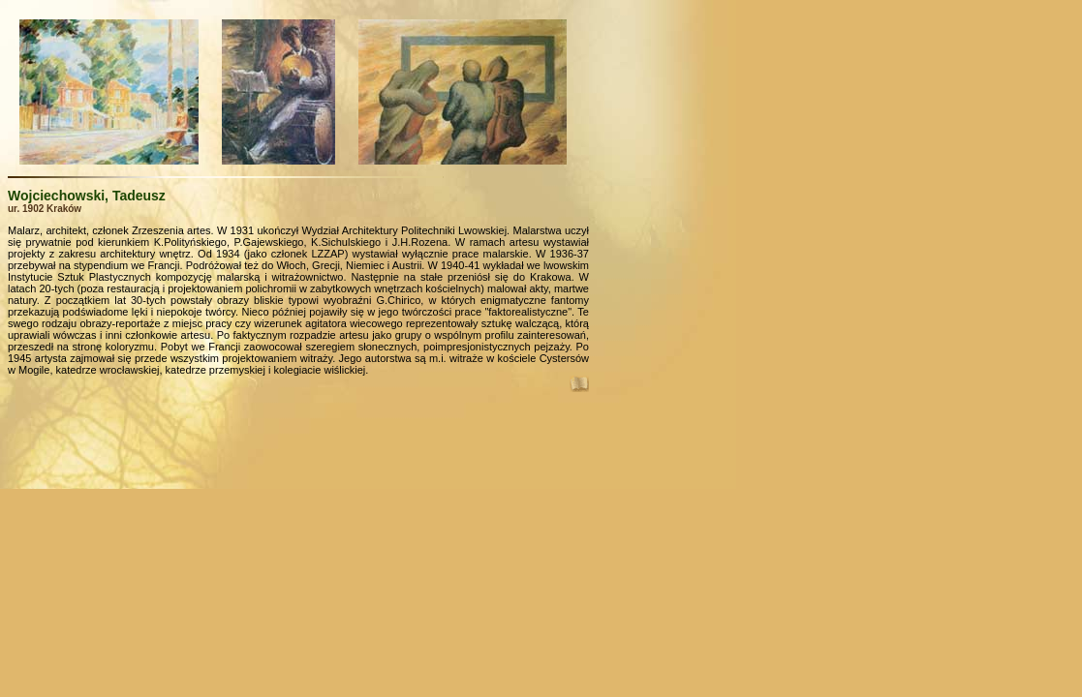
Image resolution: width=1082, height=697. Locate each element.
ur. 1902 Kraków (44, 208)
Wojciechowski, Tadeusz (87, 195)
